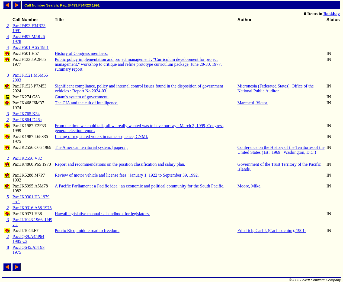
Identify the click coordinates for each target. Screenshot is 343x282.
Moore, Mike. (249, 186)
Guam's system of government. (81, 97)
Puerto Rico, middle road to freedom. (87, 230)
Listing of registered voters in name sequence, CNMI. (101, 136)
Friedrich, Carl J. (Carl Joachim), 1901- (272, 230)
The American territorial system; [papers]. (91, 147)
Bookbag (331, 13)
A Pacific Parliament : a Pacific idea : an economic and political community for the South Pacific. (139, 186)
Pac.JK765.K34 (26, 113)
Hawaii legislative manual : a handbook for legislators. (102, 213)
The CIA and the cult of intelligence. (86, 103)
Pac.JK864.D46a (27, 119)
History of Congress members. (81, 53)
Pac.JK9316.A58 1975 (32, 207)
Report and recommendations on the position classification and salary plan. (120, 164)
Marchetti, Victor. (253, 103)
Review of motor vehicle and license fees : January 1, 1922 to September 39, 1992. (127, 175)
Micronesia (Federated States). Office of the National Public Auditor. (276, 88)
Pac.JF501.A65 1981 (30, 47)
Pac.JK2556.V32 (27, 158)
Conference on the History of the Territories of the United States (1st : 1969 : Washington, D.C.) (281, 150)
